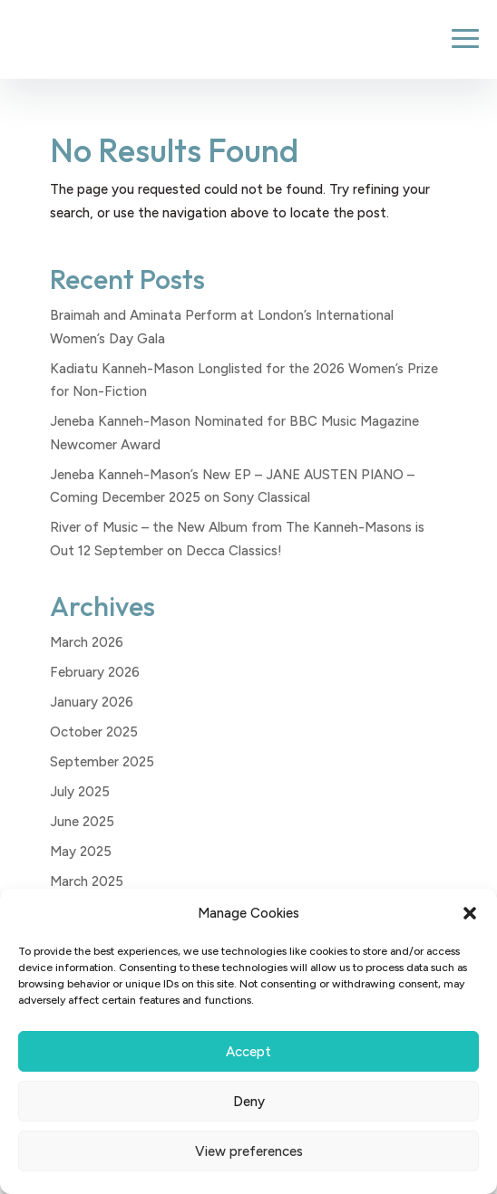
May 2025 (81, 851)
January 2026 (91, 702)
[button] (470, 913)
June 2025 (82, 822)
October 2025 (94, 732)
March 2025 (86, 881)
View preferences (249, 1151)
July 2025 (80, 792)
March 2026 (86, 642)
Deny (249, 1101)
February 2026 (95, 672)
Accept (248, 1052)
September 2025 (102, 762)
